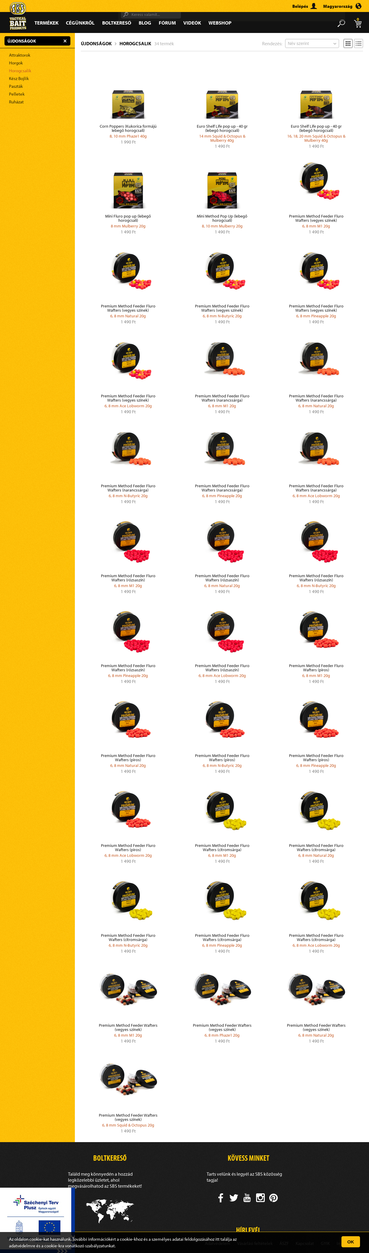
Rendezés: (272, 43)
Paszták (16, 86)
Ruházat (16, 102)
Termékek (46, 22)
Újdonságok (96, 43)
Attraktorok (19, 55)
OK (350, 1241)
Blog (145, 22)
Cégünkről (80, 22)
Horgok (16, 63)
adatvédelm (20, 1246)
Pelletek (17, 94)
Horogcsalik (20, 70)
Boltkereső (116, 22)
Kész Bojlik (19, 78)
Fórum (167, 22)
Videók (192, 22)
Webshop (220, 22)
